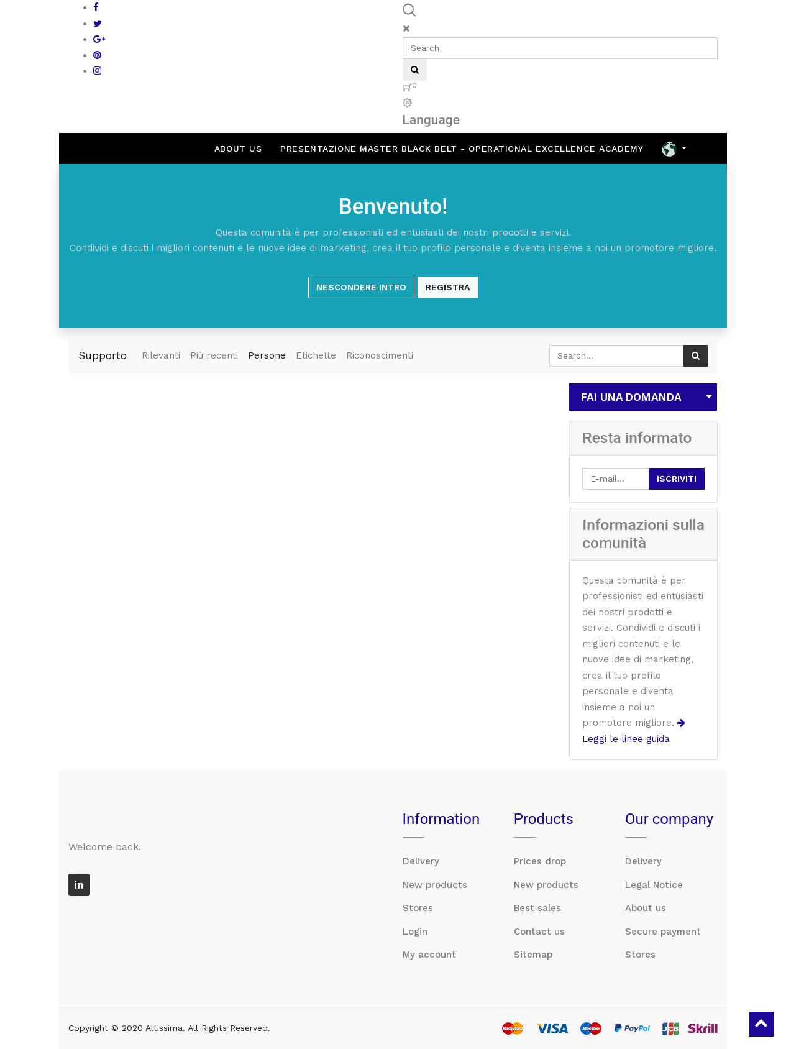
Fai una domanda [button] (631, 397)
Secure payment (663, 931)
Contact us (539, 931)
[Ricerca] (695, 356)
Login (415, 931)
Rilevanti (161, 355)
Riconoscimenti (379, 355)
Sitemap (533, 954)
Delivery (421, 861)
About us (645, 908)
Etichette (316, 355)
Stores (418, 908)
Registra (448, 287)
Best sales (537, 908)
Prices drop (540, 861)
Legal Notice (654, 885)
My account (429, 954)
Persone (267, 355)
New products (435, 885)
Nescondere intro (361, 287)
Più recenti (214, 355)
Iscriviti (677, 478)
